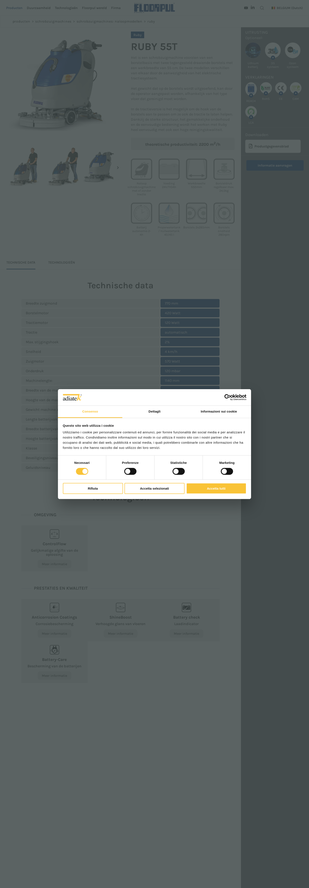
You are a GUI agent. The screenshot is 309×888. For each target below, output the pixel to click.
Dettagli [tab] (154, 411)
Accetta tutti (216, 488)
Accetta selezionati (154, 488)
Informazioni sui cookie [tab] (219, 411)
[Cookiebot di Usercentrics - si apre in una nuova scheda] (227, 397)
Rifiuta (93, 488)
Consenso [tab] (90, 411)
